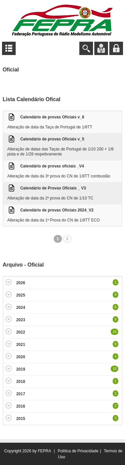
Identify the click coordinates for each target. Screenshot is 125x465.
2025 (20, 295)
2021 (20, 344)
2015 (20, 418)
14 (114, 332)
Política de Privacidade (78, 451)
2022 (20, 332)
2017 (20, 394)
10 (114, 369)
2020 (20, 357)
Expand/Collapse (8, 282)
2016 (20, 406)
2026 (20, 283)
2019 (20, 369)
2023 (20, 320)
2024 (20, 307)
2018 (20, 381)
